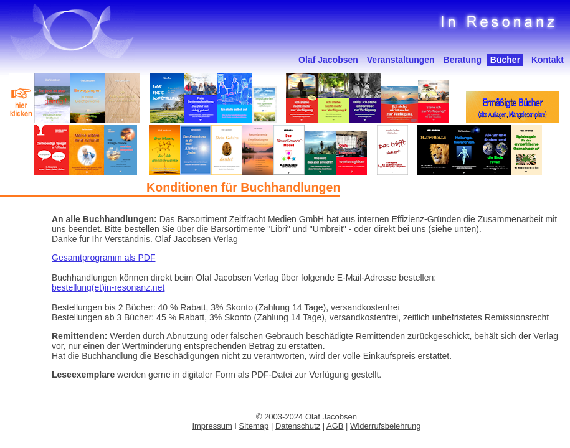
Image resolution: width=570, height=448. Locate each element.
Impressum (212, 426)
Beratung (463, 60)
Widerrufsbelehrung (385, 426)
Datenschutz (297, 426)
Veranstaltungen (401, 60)
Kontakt (547, 60)
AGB (334, 426)
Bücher (505, 60)
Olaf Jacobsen (328, 60)
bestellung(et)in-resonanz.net (108, 287)
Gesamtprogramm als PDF (103, 258)
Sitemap (254, 426)
